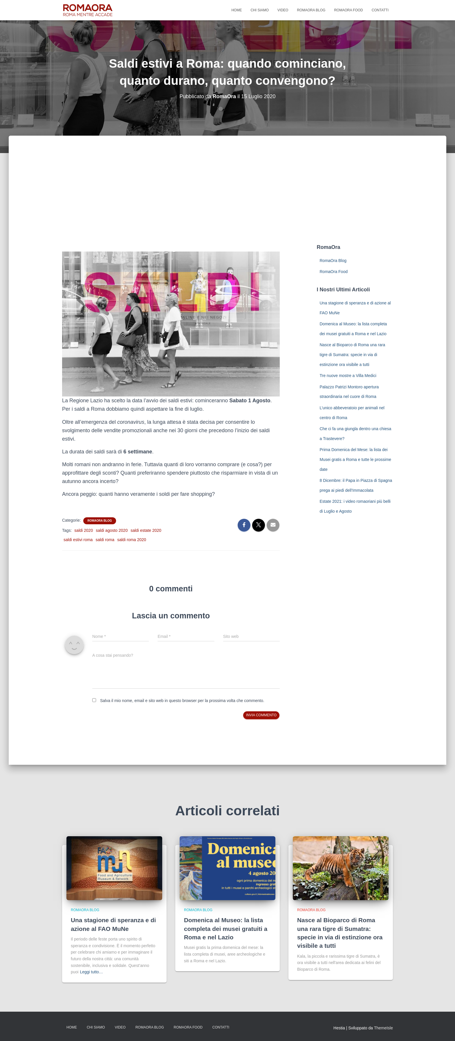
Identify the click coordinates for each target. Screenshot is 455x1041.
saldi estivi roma (78, 539)
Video (282, 10)
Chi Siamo (259, 10)
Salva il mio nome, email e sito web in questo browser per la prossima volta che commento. (182, 700)
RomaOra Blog (311, 10)
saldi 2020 (83, 530)
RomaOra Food (348, 10)
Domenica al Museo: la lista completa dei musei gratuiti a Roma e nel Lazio (226, 929)
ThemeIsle (383, 1028)
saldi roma (104, 539)
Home (236, 10)
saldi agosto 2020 (112, 530)
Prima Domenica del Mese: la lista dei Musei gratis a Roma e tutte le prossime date (355, 459)
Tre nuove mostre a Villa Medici (348, 375)
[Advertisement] (227, 199)
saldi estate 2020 (146, 530)
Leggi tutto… (91, 972)
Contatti (380, 10)
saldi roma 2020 (131, 539)
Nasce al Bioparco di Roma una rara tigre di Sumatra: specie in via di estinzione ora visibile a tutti (352, 354)
